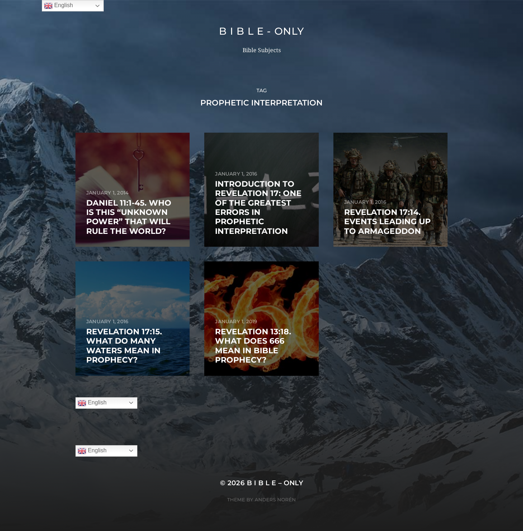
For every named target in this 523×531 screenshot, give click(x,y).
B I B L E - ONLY (261, 31)
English (92, 403)
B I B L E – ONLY (275, 483)
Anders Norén (275, 499)
